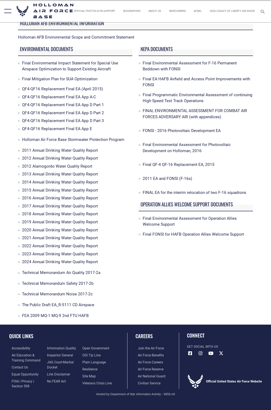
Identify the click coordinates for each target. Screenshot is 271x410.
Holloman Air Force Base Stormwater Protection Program (73, 139)
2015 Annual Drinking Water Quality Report (60, 190)
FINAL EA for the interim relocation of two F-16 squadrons (194, 192)
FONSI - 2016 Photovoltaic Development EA (182, 130)
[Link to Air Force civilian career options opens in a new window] (146, 382)
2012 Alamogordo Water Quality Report (57, 166)
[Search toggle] (263, 11)
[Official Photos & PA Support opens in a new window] (94, 11)
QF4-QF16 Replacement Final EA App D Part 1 (63, 105)
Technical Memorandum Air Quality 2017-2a (61, 272)
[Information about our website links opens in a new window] (57, 373)
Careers (144, 336)
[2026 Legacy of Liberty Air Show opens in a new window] (232, 11)
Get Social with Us (202, 347)
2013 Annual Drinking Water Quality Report (60, 174)
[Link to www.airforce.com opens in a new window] (148, 348)
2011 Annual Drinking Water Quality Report (60, 150)
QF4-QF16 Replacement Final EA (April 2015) (62, 89)
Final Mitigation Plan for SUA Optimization (59, 79)
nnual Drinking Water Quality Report (67, 230)
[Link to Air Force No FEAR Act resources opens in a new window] (55, 380)
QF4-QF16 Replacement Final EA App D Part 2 (63, 113)
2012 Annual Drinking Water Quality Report (60, 158)
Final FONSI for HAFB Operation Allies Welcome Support (193, 234)
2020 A (28, 230)
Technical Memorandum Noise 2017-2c (57, 294)
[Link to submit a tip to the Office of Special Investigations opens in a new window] (91, 355)
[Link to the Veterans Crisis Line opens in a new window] (97, 382)
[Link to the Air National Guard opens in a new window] (149, 375)
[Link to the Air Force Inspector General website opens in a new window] (58, 355)
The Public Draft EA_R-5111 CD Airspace (58, 305)
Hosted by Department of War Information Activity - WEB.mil (135, 392)
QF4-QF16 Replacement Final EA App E (57, 128)
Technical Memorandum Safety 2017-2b (58, 283)
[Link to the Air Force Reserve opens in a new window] (148, 368)
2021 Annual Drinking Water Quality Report (60, 238)
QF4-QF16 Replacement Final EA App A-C (59, 97)
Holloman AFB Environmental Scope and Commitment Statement (76, 37)
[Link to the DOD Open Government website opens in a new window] (95, 348)
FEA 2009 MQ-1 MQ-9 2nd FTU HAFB (55, 315)
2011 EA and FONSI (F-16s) (167, 178)
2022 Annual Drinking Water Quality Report (60, 246)
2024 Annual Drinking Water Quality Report (60, 262)
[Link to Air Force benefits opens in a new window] (148, 355)
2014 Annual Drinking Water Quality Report (60, 182)
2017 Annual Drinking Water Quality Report (60, 206)
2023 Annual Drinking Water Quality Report (60, 254)
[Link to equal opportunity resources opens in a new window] (21, 373)
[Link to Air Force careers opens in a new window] (148, 362)
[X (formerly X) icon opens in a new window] (221, 353)
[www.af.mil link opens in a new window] (198, 11)
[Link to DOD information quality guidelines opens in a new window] (59, 348)
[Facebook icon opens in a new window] (190, 353)
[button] (7, 11)
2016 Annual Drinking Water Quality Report (60, 198)
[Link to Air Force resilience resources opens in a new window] (90, 368)
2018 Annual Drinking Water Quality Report (60, 214)
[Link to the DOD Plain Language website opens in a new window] (94, 362)
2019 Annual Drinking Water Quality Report (60, 222)
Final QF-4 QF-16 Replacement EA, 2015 (178, 164)
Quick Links (21, 336)
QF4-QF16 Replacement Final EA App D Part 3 (63, 120)
